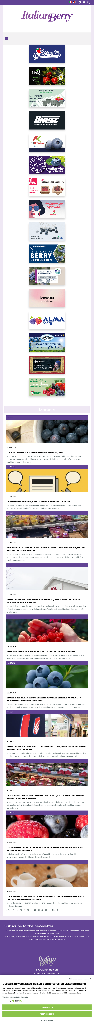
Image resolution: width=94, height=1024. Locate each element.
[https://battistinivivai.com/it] (47, 255)
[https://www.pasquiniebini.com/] (47, 100)
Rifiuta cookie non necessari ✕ (80, 979)
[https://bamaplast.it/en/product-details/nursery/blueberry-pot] (47, 300)
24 (49, 910)
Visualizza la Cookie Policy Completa (15, 997)
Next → (55, 910)
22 (42, 910)
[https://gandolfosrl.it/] (47, 322)
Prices (10, 417)
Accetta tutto (47, 1007)
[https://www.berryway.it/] (47, 167)
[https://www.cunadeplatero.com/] (47, 367)
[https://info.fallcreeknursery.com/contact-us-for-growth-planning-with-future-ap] (47, 278)
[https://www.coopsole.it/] (47, 189)
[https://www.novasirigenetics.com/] (47, 78)
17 (24, 910)
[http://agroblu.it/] (47, 233)
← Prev (8, 910)
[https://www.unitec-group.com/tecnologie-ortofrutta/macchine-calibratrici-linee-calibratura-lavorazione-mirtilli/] (47, 122)
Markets (11, 467)
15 (17, 910)
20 (35, 910)
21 (39, 910)
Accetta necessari (47, 1014)
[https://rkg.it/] (47, 144)
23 (46, 910)
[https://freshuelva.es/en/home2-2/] (47, 389)
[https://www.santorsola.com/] (47, 56)
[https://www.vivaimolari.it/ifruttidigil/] (47, 211)
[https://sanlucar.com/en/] (47, 344)
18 (28, 910)
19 (31, 910)
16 (21, 910)
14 (14, 910)
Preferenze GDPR (47, 1020)
